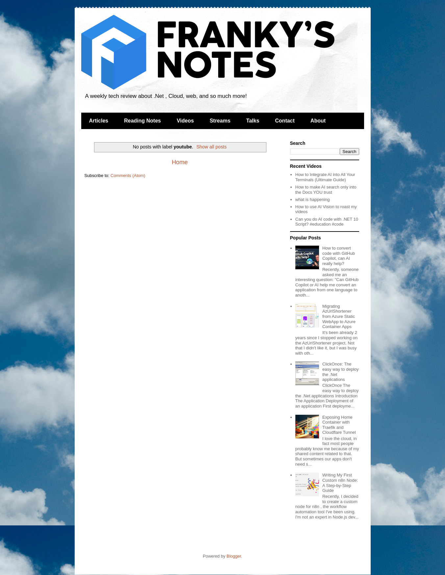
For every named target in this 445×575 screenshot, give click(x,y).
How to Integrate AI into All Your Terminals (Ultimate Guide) (325, 177)
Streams (220, 120)
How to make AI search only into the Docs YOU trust (326, 190)
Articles (99, 120)
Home (180, 162)
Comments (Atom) (128, 175)
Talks (253, 120)
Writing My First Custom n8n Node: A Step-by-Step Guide (340, 483)
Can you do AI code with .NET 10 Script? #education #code (326, 222)
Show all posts (211, 146)
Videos (185, 120)
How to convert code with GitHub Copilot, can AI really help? (338, 256)
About (318, 120)
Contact (285, 120)
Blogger (234, 556)
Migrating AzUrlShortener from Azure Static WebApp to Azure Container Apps (339, 316)
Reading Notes (142, 120)
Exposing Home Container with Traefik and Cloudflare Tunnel (339, 425)
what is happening (312, 199)
